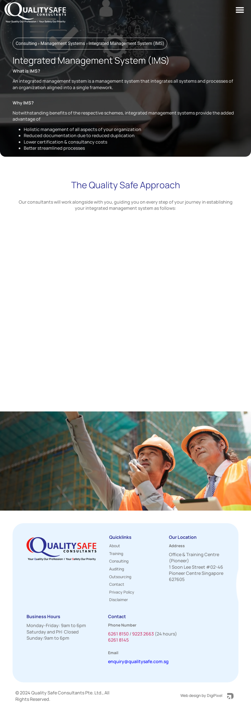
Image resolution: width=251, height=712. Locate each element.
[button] (240, 9)
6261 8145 (118, 640)
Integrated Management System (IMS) (126, 43)
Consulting (26, 43)
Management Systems (62, 43)
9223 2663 (143, 634)
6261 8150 (118, 634)
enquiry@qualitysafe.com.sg (138, 661)
